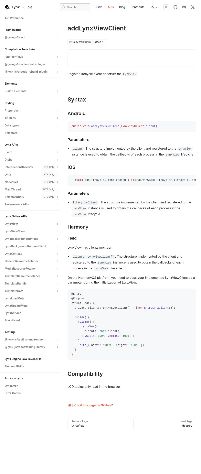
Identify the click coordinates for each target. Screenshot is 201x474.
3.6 (32, 7)
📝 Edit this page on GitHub (91, 405)
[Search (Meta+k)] (75, 7)
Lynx (16, 7)
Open (100, 42)
